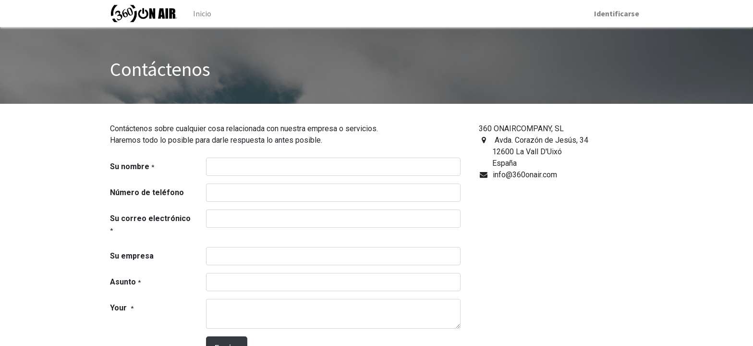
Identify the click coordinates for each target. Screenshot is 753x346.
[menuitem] (202, 13)
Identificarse (616, 13)
